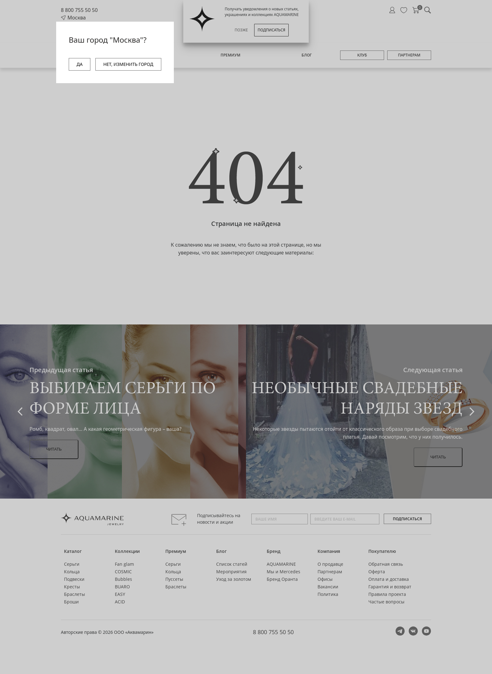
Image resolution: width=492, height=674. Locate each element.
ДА (80, 64)
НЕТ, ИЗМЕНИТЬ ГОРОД (128, 64)
